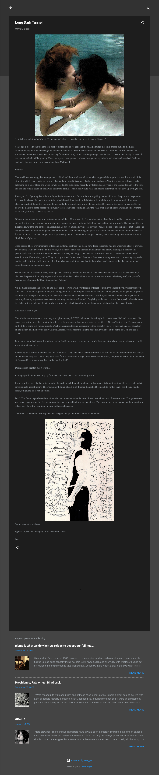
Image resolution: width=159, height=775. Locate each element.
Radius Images (86, 767)
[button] (142, 22)
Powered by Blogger (79, 760)
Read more (136, 672)
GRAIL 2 (20, 719)
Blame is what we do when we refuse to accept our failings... (54, 645)
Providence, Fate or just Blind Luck (38, 682)
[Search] (148, 8)
